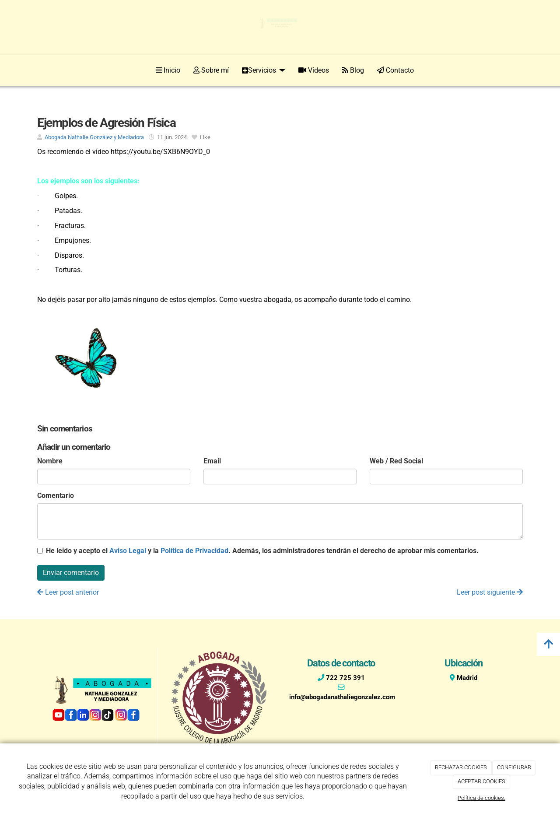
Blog (353, 70)
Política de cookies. (481, 798)
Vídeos (313, 70)
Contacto (395, 70)
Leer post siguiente (490, 592)
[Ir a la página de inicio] (35, 70)
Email (212, 461)
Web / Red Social (396, 461)
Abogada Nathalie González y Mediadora (94, 137)
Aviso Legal (127, 551)
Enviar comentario (71, 572)
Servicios (263, 70)
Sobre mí (211, 70)
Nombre (50, 461)
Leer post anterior (68, 592)
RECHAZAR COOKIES (461, 767)
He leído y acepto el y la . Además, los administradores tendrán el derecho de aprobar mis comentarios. (262, 551)
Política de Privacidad (194, 551)
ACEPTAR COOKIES (481, 781)
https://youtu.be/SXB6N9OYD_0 (160, 151)
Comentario (55, 495)
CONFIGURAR (514, 767)
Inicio (168, 70)
